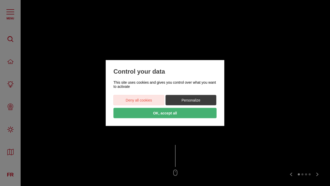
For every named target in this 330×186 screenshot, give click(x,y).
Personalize (191, 100)
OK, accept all (165, 113)
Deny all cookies (139, 100)
